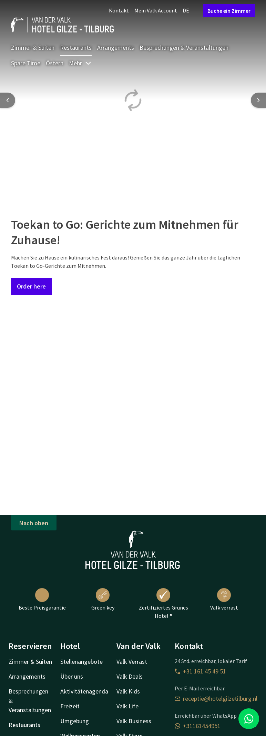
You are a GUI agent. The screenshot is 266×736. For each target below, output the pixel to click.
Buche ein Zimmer (228, 10)
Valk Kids (128, 691)
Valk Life (127, 706)
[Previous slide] (7, 100)
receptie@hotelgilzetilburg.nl (216, 698)
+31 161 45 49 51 (200, 671)
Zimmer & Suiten (32, 47)
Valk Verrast (131, 662)
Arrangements (115, 47)
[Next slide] (258, 100)
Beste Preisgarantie (42, 599)
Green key (102, 599)
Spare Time (25, 63)
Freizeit (70, 706)
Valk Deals (129, 676)
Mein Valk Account (155, 10)
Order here (31, 286)
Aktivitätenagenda (84, 691)
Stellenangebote (81, 662)
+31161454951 (198, 726)
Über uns (71, 676)
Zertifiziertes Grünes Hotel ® (163, 603)
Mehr (80, 63)
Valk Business (133, 721)
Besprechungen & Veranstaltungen (184, 47)
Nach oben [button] (33, 523)
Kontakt (119, 10)
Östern (54, 63)
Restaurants (76, 47)
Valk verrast (224, 599)
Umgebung (74, 721)
